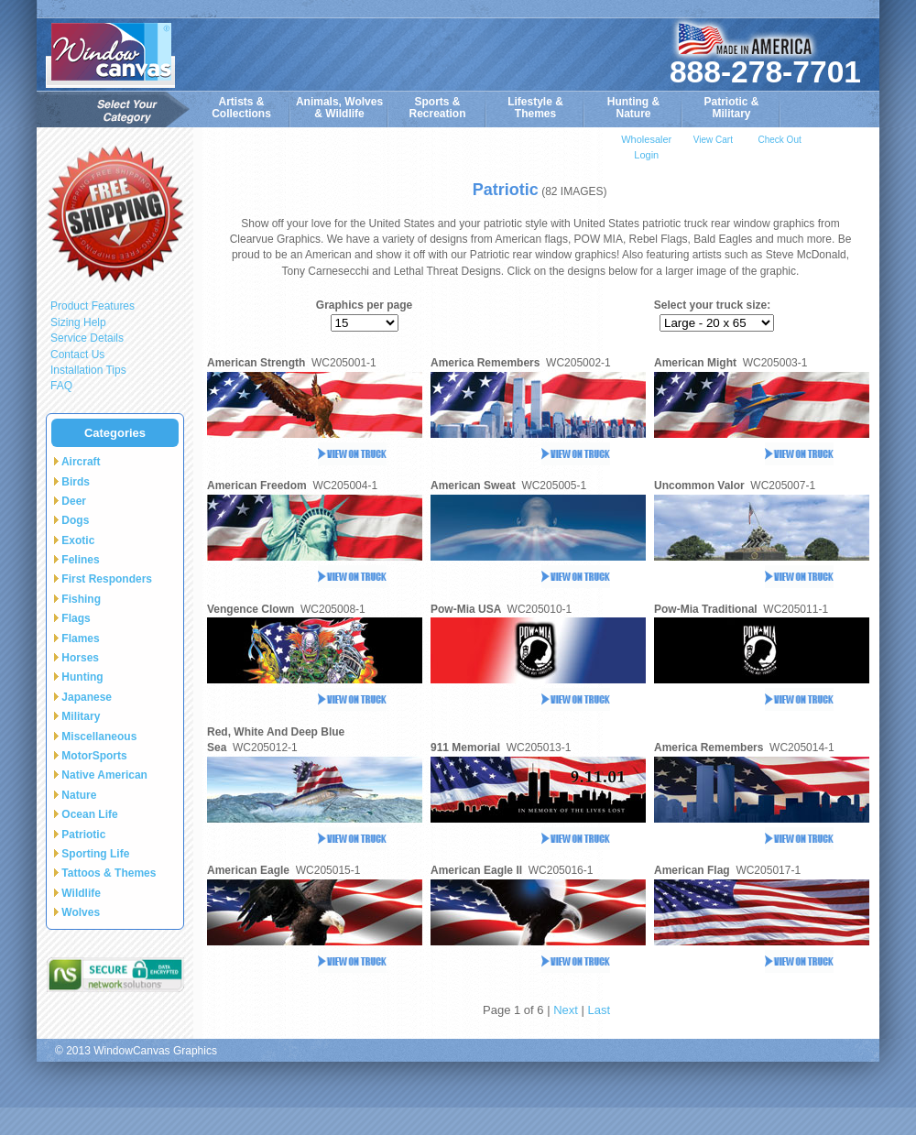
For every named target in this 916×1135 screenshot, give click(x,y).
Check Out (779, 140)
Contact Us (77, 354)
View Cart (713, 140)
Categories (115, 433)
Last (598, 1010)
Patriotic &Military (730, 107)
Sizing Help (78, 322)
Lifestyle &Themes (535, 107)
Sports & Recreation (437, 107)
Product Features (92, 306)
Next (565, 1010)
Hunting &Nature (633, 107)
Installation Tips (88, 370)
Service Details (87, 338)
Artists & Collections (241, 107)
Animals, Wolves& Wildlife (339, 107)
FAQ (61, 385)
